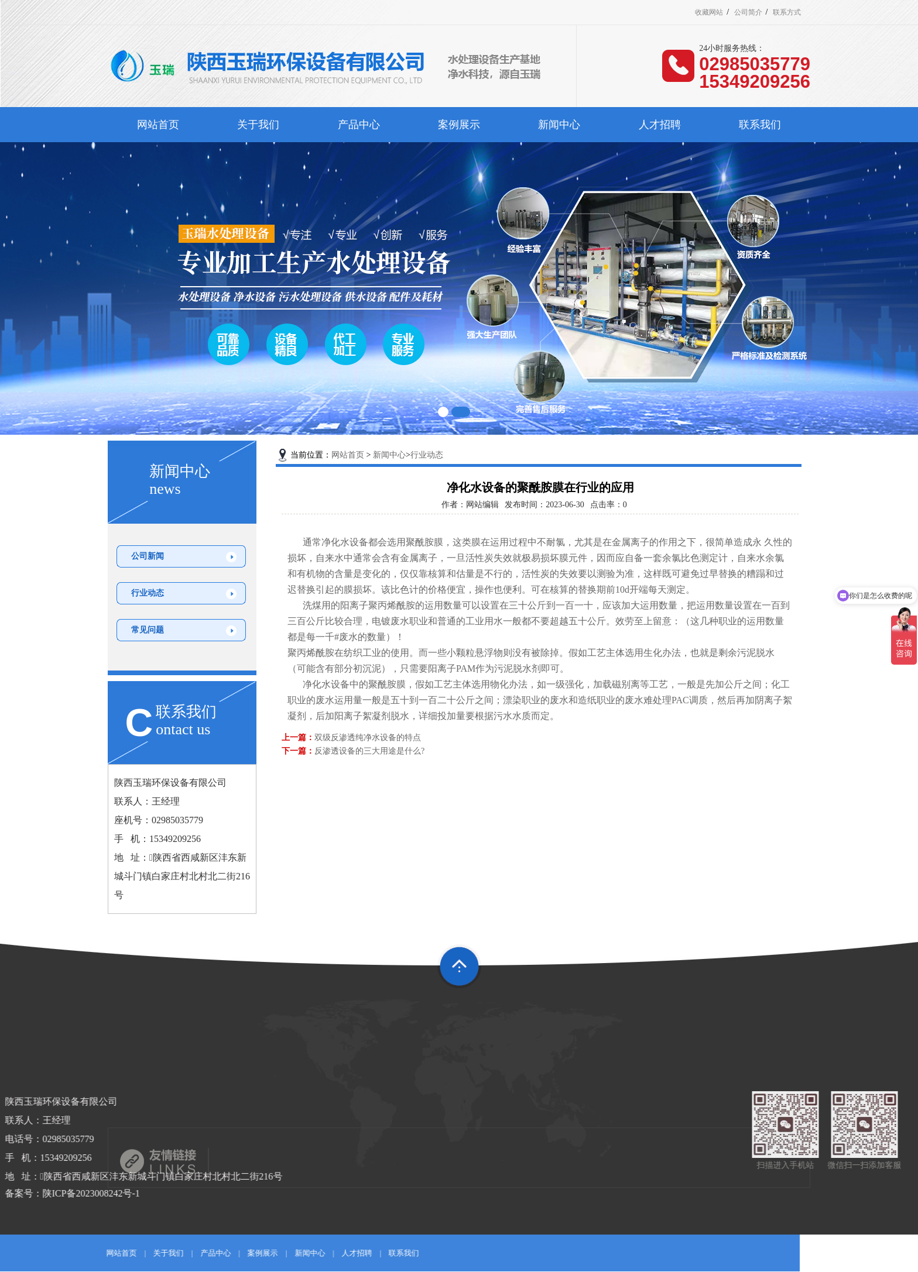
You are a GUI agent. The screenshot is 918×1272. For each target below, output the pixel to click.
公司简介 (748, 12)
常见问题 (147, 629)
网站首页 (158, 124)
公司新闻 (147, 556)
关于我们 (258, 124)
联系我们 (760, 124)
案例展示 (459, 124)
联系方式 (787, 12)
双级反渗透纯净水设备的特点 (367, 737)
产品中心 (359, 124)
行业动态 (147, 593)
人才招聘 (660, 124)
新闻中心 (559, 124)
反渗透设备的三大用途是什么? (369, 751)
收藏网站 (709, 12)
